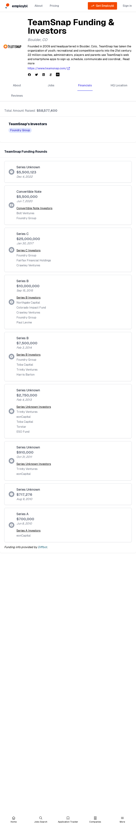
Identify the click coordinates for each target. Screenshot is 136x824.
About (39, 5)
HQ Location (119, 85)
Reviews (17, 95)
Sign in (127, 5)
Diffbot (42, 547)
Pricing (54, 5)
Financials (85, 85)
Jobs (51, 85)
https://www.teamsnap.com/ (49, 68)
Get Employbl (102, 6)
